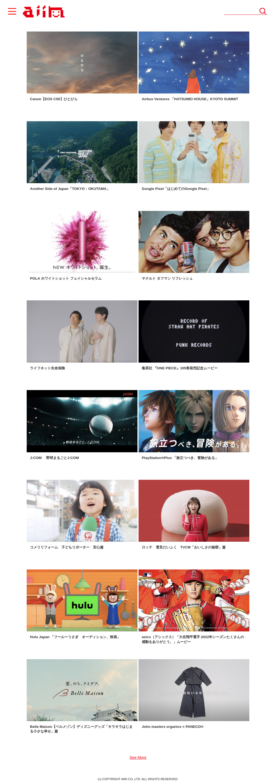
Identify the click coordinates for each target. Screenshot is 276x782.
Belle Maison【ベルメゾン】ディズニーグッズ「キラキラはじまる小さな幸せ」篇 (81, 729)
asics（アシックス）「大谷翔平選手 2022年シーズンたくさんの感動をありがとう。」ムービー (193, 639)
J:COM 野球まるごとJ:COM (54, 458)
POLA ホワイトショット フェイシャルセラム (65, 278)
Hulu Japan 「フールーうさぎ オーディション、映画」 (75, 637)
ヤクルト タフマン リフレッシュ (167, 278)
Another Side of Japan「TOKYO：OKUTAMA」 (70, 189)
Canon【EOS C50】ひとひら (54, 99)
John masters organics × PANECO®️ (172, 727)
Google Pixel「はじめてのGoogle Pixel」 (176, 189)
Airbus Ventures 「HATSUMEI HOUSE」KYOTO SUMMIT (190, 99)
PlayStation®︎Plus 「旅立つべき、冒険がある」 (180, 458)
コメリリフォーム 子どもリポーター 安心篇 (67, 547)
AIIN (43, 12)
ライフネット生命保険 (47, 368)
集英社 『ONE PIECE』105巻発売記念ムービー (180, 368)
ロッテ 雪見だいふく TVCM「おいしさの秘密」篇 (184, 547)
